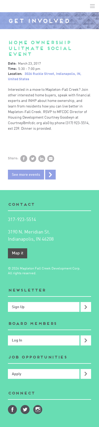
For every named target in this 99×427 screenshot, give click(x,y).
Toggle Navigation (92, 6)
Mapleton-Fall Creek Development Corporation (8, 6)
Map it (17, 253)
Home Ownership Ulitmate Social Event (40, 48)
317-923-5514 (22, 219)
